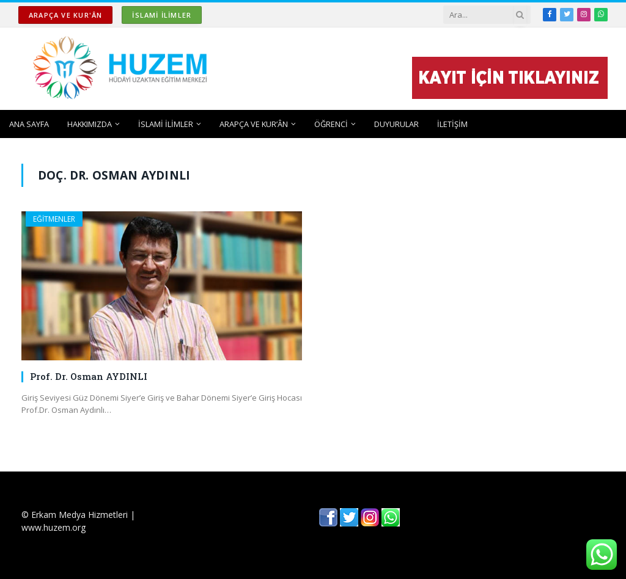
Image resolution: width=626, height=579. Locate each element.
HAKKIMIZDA (89, 123)
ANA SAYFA (29, 123)
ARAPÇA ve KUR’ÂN (253, 123)
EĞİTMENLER (54, 219)
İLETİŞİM (452, 123)
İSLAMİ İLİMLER (161, 15)
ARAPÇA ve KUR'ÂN (65, 15)
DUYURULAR (396, 123)
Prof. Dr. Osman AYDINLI (88, 376)
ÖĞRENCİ (331, 123)
